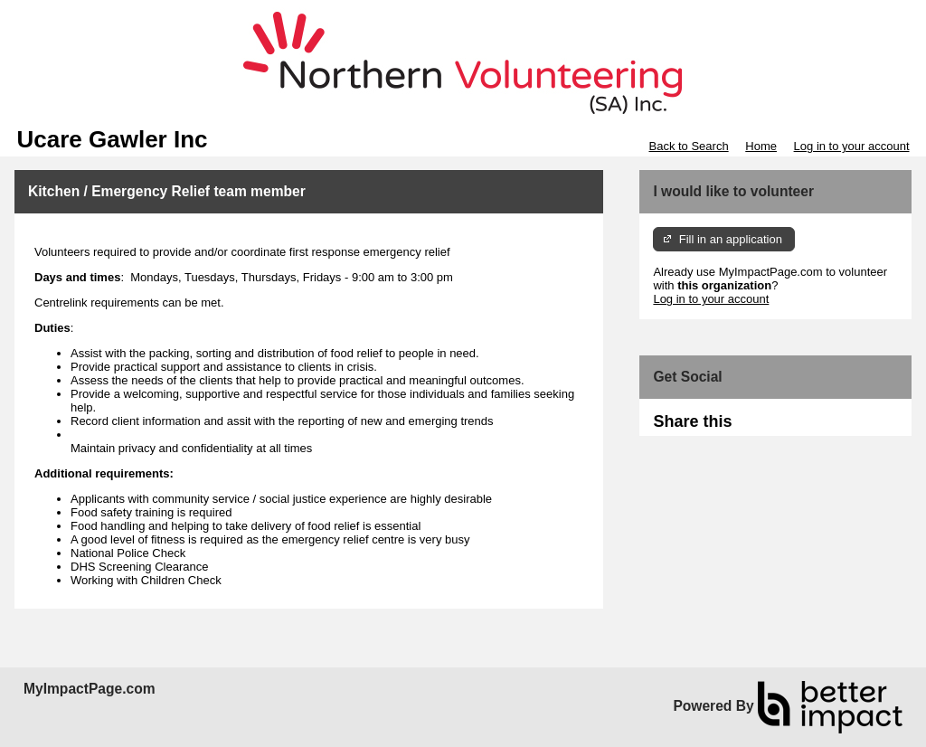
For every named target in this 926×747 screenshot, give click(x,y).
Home (761, 146)
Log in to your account (852, 146)
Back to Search (688, 146)
